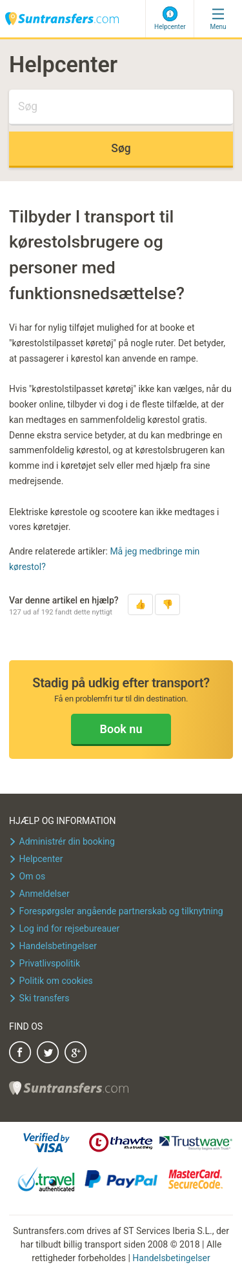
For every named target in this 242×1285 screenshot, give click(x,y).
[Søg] (121, 108)
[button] (140, 604)
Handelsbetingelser (171, 1258)
